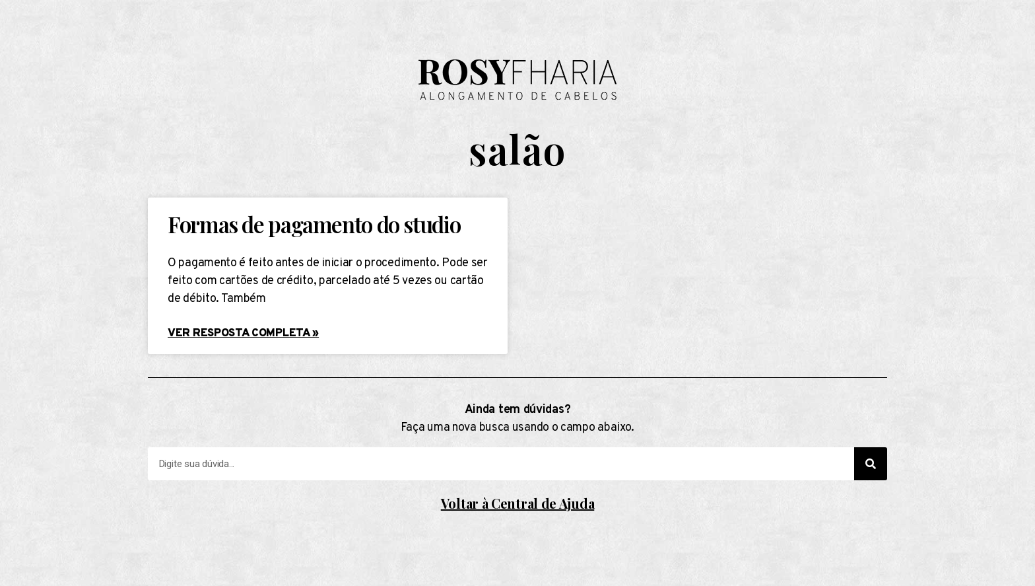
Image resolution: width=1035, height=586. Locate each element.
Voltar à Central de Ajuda (518, 503)
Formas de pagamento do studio (314, 223)
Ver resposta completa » (243, 333)
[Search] (870, 463)
